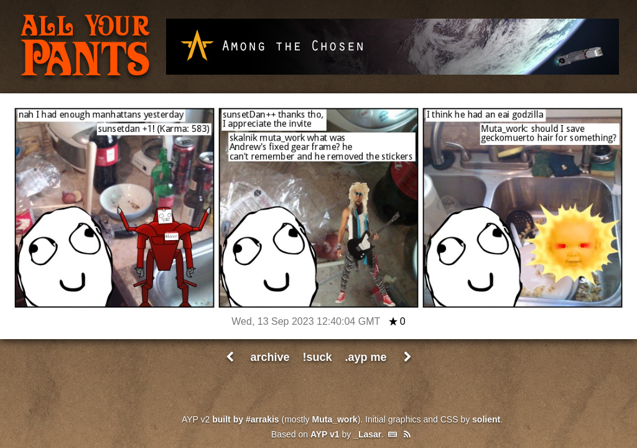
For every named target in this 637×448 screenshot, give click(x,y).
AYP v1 (325, 434)
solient (486, 419)
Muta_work (335, 419)
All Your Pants (85, 47)
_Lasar (367, 434)
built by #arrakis (245, 419)
